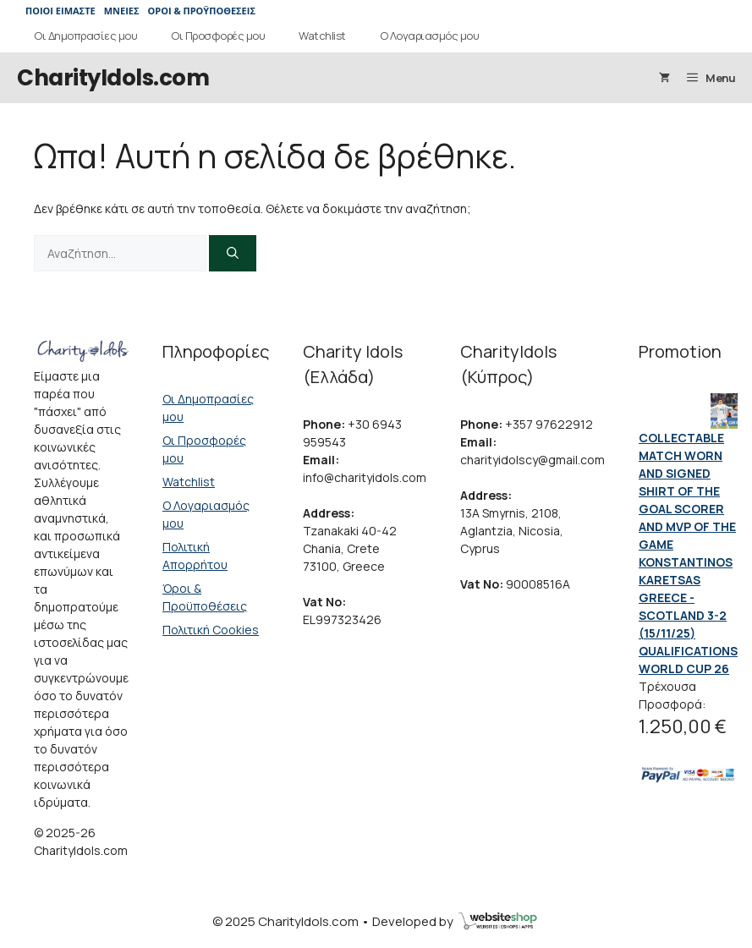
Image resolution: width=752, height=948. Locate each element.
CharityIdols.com (113, 78)
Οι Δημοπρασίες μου (85, 35)
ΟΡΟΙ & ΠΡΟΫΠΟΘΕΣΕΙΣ (201, 10)
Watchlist (322, 35)
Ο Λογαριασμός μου (430, 35)
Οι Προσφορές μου (218, 35)
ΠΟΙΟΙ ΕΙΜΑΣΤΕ (60, 10)
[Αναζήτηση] (232, 253)
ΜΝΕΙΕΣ (122, 10)
